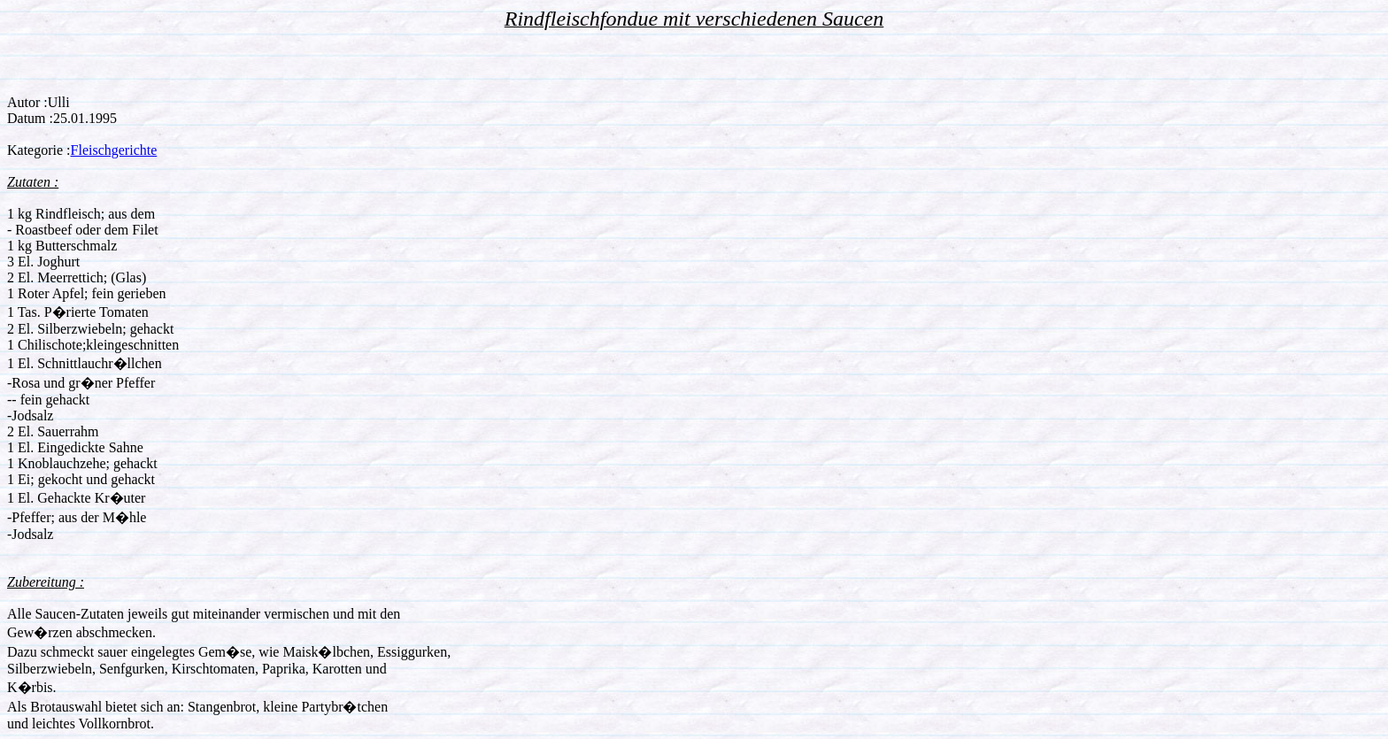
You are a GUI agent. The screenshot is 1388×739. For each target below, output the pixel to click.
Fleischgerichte (114, 150)
